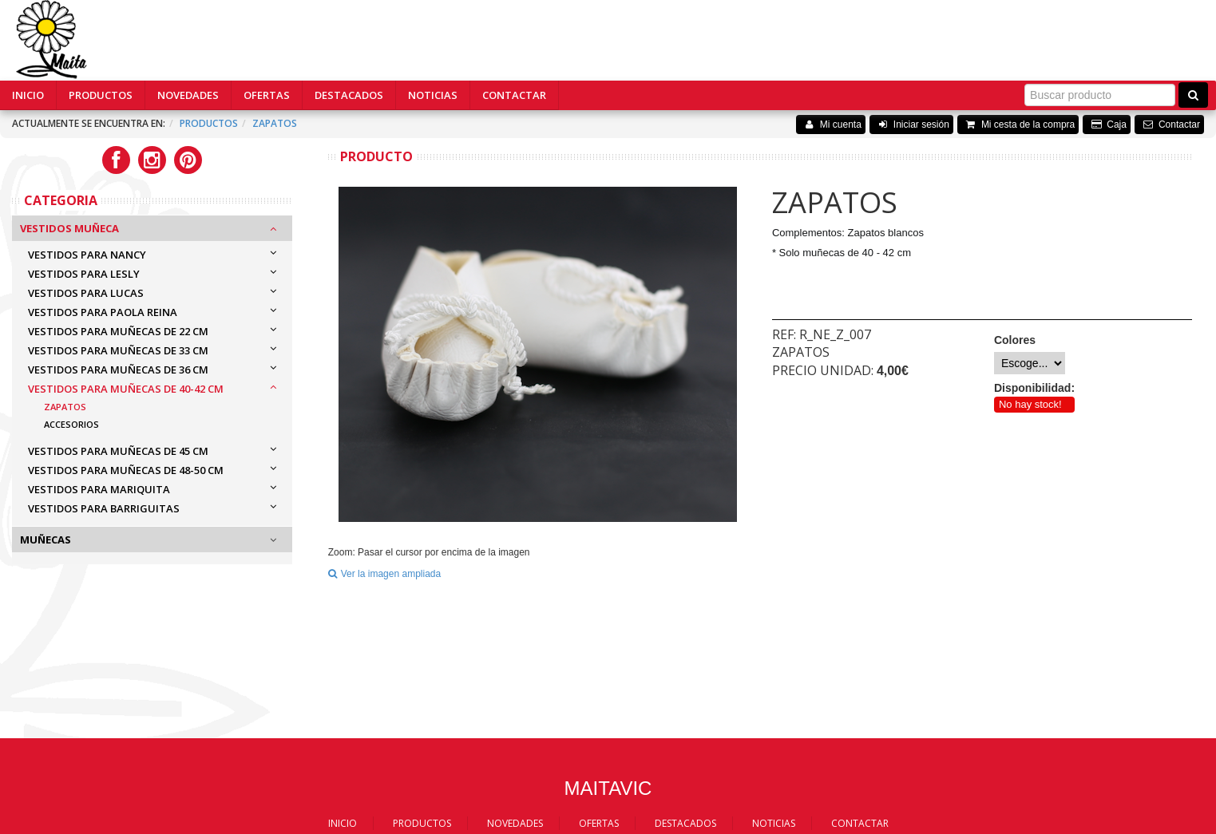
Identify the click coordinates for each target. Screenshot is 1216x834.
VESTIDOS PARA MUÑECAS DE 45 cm (118, 451)
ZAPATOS (274, 123)
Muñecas (45, 539)
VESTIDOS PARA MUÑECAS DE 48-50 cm (126, 470)
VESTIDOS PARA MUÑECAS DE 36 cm (118, 369)
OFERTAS (267, 95)
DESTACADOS (349, 95)
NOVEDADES (188, 95)
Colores (1015, 340)
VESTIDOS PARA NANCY (87, 254)
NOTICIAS (432, 95)
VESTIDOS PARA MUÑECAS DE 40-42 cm (126, 388)
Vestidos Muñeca (69, 228)
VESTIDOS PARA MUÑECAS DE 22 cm (118, 331)
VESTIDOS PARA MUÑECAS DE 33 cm (118, 350)
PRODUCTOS (101, 95)
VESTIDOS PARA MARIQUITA (99, 489)
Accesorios (71, 424)
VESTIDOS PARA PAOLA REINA (102, 312)
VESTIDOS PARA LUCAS (86, 293)
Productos (209, 123)
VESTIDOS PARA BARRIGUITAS (104, 508)
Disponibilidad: (1034, 387)
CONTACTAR (514, 95)
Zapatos (65, 407)
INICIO (28, 95)
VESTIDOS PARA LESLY (84, 274)
